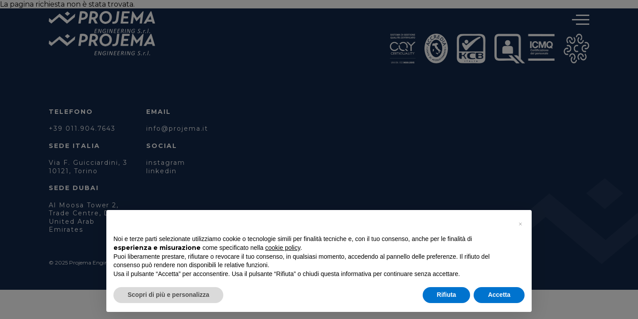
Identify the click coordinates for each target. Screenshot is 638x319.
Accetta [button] (499, 294)
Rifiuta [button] (446, 294)
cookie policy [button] (282, 247)
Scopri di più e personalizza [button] (168, 294)
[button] (520, 224)
